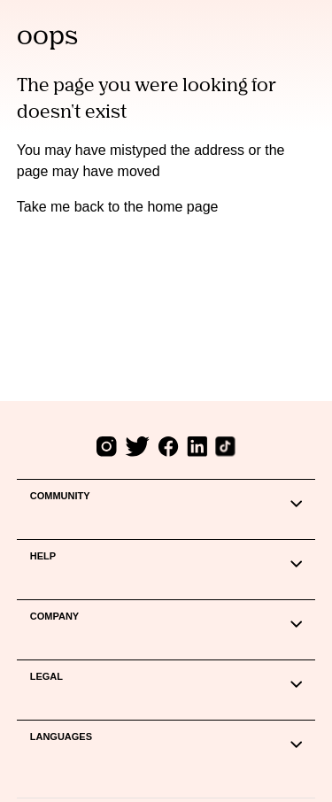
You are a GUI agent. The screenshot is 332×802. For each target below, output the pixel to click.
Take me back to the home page (118, 206)
